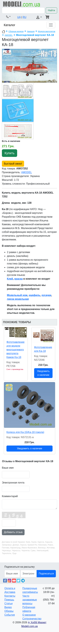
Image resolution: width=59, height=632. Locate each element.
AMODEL (9, 35)
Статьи (8, 603)
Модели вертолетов (46, 31)
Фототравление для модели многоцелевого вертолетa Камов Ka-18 (15, 350)
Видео (8, 607)
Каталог (9, 25)
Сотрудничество (31, 618)
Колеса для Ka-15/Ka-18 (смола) (25, 432)
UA (19, 17)
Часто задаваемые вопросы (29, 600)
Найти (51, 10)
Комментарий (10, 496)
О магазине (29, 614)
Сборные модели (16, 31)
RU (24, 17)
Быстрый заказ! (13, 163)
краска (18, 278)
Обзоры (9, 611)
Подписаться (46, 573)
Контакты (9, 596)
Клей (10, 278)
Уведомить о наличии (43, 373)
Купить (9, 153)
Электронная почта (13, 482)
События (9, 614)
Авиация (31, 31)
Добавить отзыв (13, 532)
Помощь (9, 599)
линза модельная (18, 299)
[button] (8, 17)
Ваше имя (8, 467)
